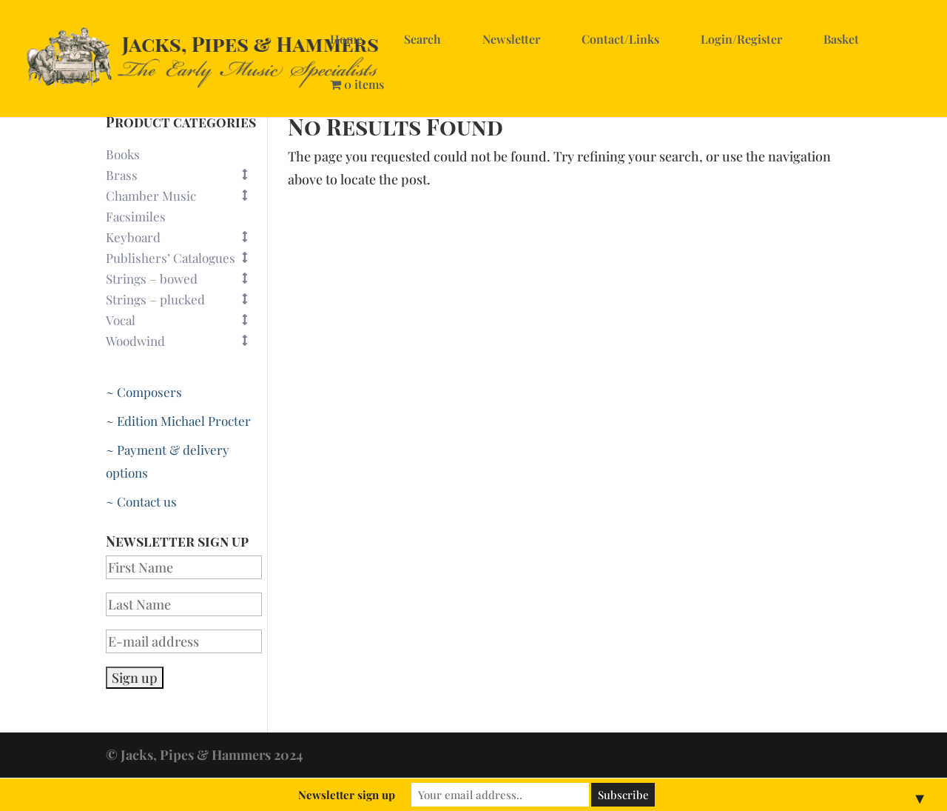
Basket (841, 39)
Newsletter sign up (346, 794)
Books (123, 154)
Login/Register (741, 39)
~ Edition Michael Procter (178, 421)
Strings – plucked (184, 299)
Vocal (184, 320)
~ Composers (144, 392)
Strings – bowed (184, 278)
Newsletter (511, 39)
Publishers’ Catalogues (184, 257)
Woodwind (184, 340)
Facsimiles (136, 216)
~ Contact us (141, 501)
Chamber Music (184, 195)
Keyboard (184, 237)
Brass (184, 174)
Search (422, 39)
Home (346, 39)
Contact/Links (620, 39)
